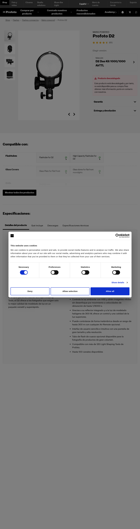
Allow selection (70, 291)
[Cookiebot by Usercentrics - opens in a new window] (117, 236)
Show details (118, 282)
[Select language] (83, 4)
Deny (30, 291)
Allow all (110, 291)
